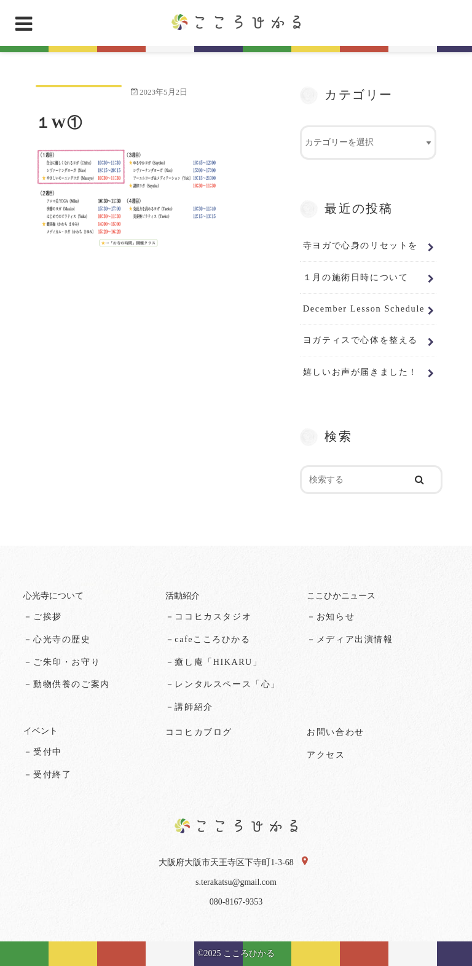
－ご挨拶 (42, 616)
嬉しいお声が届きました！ (360, 372)
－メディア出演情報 (350, 639)
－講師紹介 (189, 707)
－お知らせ (331, 616)
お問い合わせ (335, 732)
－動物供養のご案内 (66, 684)
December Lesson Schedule (364, 308)
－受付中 (42, 751)
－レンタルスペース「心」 (222, 684)
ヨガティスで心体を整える (360, 340)
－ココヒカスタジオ (208, 616)
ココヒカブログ (198, 732)
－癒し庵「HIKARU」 (213, 662)
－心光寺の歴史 (56, 639)
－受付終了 (47, 774)
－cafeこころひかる (208, 639)
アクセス (326, 755)
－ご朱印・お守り (61, 662)
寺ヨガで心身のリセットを (360, 245)
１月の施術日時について (356, 277)
